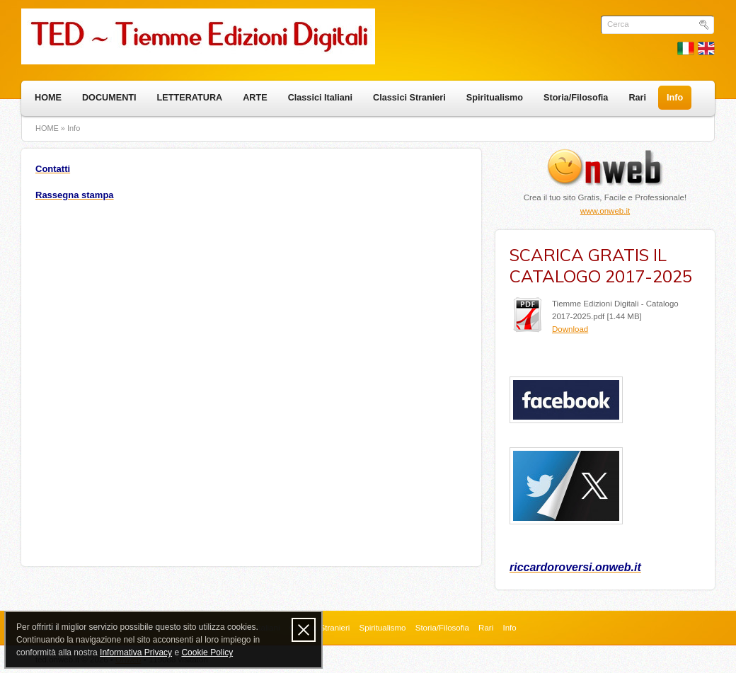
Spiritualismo (494, 98)
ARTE (255, 98)
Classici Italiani (320, 98)
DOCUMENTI (109, 98)
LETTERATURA (190, 98)
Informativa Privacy (136, 652)
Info (675, 98)
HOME (48, 98)
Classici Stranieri (409, 98)
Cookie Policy (207, 652)
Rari (637, 98)
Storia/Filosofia (576, 98)
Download (570, 329)
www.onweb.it (605, 211)
